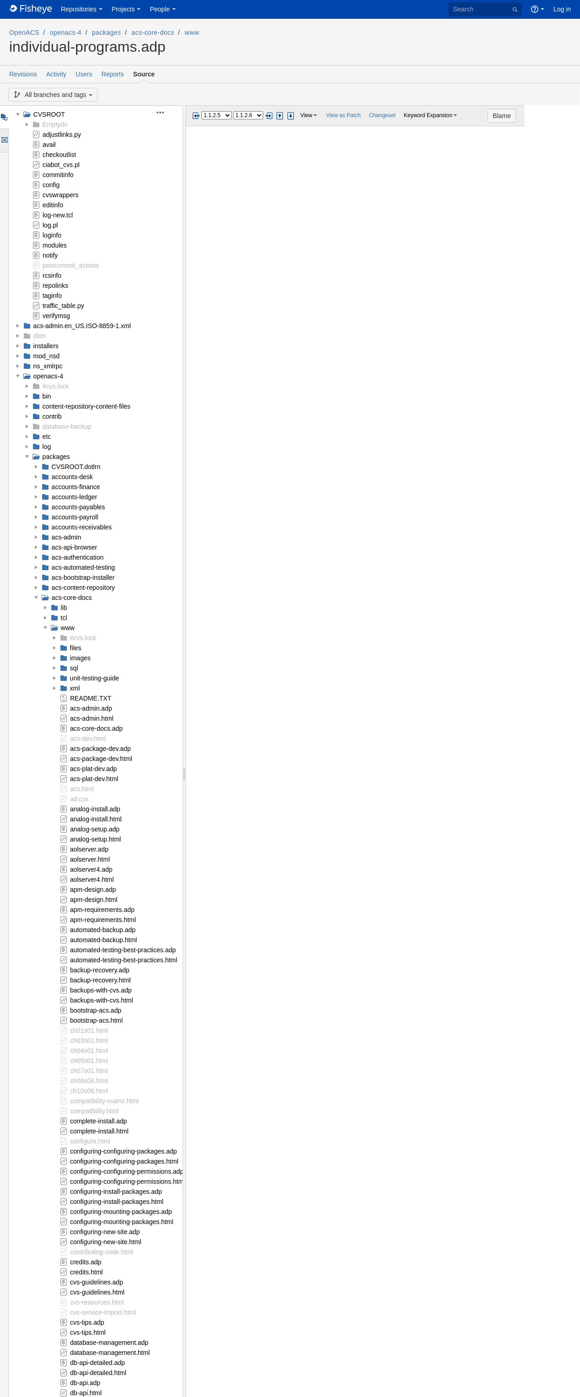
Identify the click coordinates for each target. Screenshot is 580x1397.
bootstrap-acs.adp (95, 1010)
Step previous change (279, 115)
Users (84, 74)
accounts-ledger (75, 497)
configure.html (90, 1141)
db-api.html (86, 1393)
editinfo (53, 205)
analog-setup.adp (94, 829)
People (160, 9)
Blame (557, 115)
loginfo (52, 235)
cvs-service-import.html (103, 1312)
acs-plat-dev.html (94, 778)
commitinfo (58, 174)
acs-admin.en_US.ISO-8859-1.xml (82, 325)
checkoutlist (59, 154)
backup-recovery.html (100, 980)
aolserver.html (90, 859)
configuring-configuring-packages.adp (123, 1151)
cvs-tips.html (88, 1332)
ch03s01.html (89, 1040)
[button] (165, 112)
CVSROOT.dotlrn (76, 466)
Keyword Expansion (428, 115)
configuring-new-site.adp (105, 1231)
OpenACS (24, 32)
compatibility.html (94, 1111)
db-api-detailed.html (98, 1372)
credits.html (86, 1272)
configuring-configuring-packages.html (124, 1161)
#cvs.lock (56, 386)
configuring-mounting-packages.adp (121, 1211)
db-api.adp (85, 1382)
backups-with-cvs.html (101, 1000)
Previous (195, 115)
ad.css (79, 799)
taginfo (52, 295)
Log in (562, 9)
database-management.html (110, 1352)
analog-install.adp (95, 809)
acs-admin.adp (91, 708)
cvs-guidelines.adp (96, 1282)
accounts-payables (78, 507)
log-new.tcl (58, 215)
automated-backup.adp (103, 929)
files (75, 648)
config (51, 185)
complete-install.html (99, 1131)
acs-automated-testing (83, 567)
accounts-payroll (75, 517)
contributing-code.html (101, 1252)
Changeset (382, 115)
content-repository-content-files (86, 406)
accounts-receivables (82, 527)
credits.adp (85, 1262)
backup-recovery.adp (100, 970)
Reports (113, 74)
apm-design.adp (93, 889)
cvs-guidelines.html (97, 1292)
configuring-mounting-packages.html (121, 1221)
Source (144, 74)
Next (268, 115)
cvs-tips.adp (87, 1322)
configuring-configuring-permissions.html (127, 1181)
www (192, 32)
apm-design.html (94, 899)
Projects (123, 9)
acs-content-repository (83, 587)
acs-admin (66, 537)
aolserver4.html (92, 879)
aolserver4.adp (91, 869)
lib (64, 607)
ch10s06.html (89, 1091)
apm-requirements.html (103, 919)
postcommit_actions (71, 265)
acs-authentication (78, 557)
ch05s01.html (89, 1060)
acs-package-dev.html (101, 758)
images (80, 658)
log (47, 446)
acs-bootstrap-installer (83, 577)
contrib (52, 416)
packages (106, 32)
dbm (39, 336)
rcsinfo (52, 275)
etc (47, 436)
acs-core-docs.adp (96, 728)
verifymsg (56, 315)
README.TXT (90, 698)
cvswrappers (61, 195)
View (306, 115)
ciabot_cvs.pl (61, 164)
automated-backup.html (103, 940)
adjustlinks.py (62, 134)
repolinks (55, 285)
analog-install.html (96, 819)
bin (47, 396)
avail (49, 144)
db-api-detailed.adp (97, 1362)
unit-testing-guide (94, 678)
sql (74, 668)
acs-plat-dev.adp (93, 768)
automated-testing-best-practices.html (123, 960)
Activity (56, 74)
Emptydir (55, 124)
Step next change (290, 115)
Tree (4, 117)
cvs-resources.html (97, 1302)
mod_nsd (46, 356)
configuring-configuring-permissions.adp (127, 1171)
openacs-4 (65, 32)
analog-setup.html (95, 839)
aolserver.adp (89, 849)
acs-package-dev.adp (100, 748)
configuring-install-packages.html (116, 1201)
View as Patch (343, 115)
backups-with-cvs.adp (101, 990)
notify (50, 255)
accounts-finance (76, 487)
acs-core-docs (152, 32)
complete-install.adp (98, 1121)
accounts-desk (72, 476)
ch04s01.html (89, 1050)
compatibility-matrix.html (104, 1101)
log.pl (50, 225)
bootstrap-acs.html (96, 1020)
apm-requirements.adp (102, 909)
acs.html (82, 789)
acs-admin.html (92, 718)
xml (75, 688)
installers (46, 346)
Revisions (23, 74)
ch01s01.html (89, 1030)
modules (55, 245)
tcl (64, 617)
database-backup (67, 426)
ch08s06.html (89, 1080)
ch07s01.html (89, 1070)
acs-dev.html (88, 738)
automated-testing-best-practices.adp (123, 950)
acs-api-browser (75, 547)
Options (4, 140)
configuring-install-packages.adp (116, 1191)
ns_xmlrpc (48, 366)
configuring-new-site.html (105, 1242)
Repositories (79, 9)
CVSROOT (49, 114)
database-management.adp (109, 1342)
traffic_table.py (63, 305)
